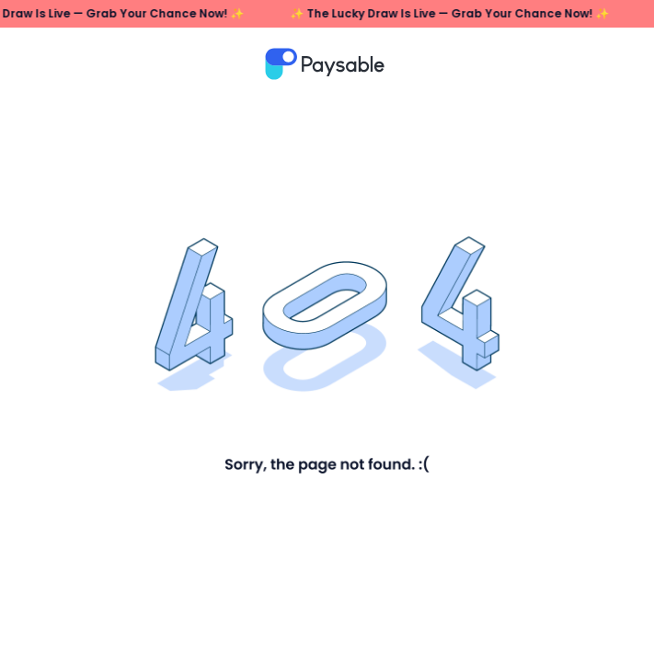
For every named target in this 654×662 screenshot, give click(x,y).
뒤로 (55, 64)
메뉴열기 (607, 64)
